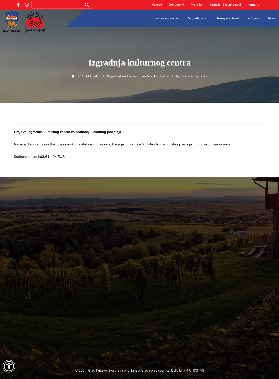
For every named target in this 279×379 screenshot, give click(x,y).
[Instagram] (27, 4)
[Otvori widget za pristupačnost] (9, 366)
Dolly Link (178, 370)
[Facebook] (18, 4)
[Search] (87, 5)
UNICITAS (196, 370)
